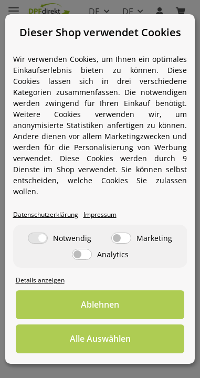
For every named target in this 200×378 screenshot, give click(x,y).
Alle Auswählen (100, 338)
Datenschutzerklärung (45, 214)
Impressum (100, 214)
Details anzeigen (40, 280)
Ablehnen (100, 304)
